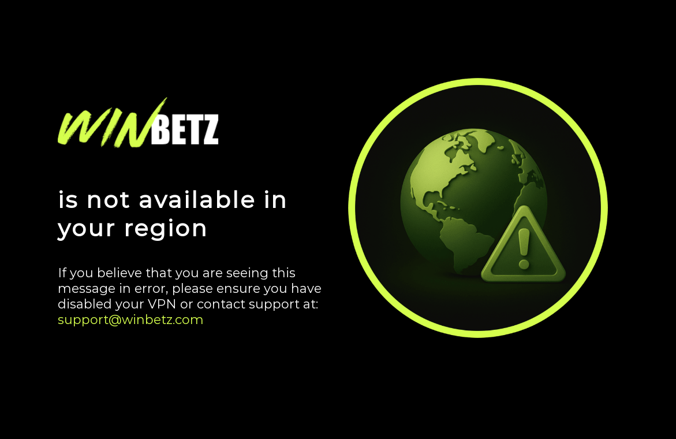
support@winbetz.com (131, 320)
